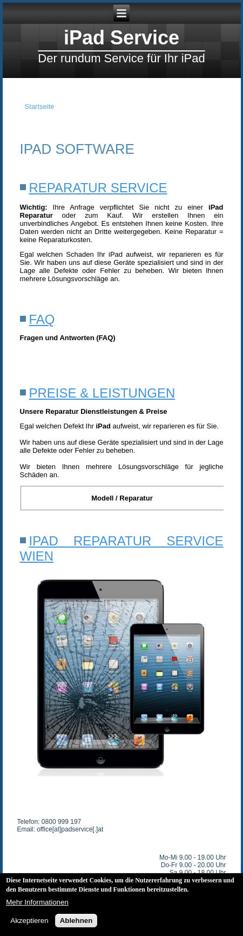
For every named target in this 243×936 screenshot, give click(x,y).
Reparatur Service (98, 187)
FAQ (42, 319)
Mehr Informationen (37, 904)
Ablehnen (76, 923)
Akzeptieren (29, 923)
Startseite (40, 106)
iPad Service (121, 38)
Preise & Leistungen (102, 393)
